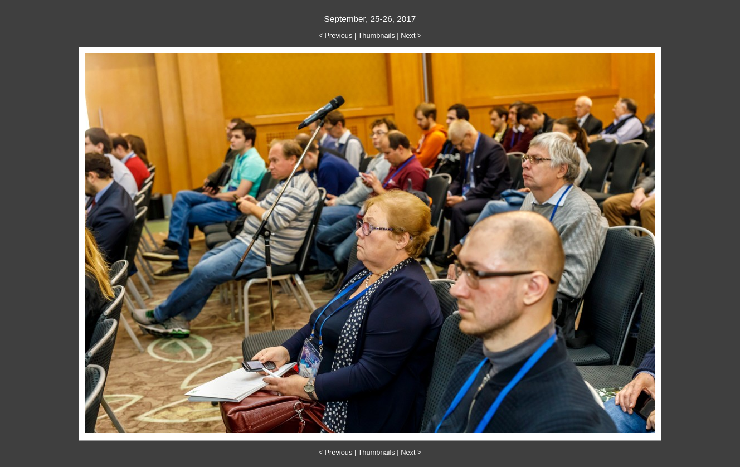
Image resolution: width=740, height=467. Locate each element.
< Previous (336, 35)
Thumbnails (376, 35)
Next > (411, 35)
